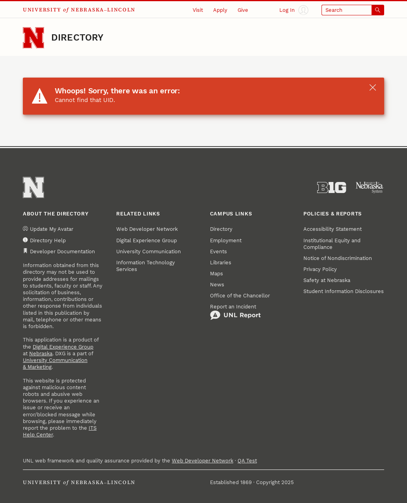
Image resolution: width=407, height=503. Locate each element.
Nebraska (40, 353)
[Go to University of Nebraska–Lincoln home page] (33, 37)
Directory (77, 37)
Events (218, 251)
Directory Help (44, 240)
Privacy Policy (320, 269)
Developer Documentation (59, 251)
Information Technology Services (145, 266)
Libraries (220, 262)
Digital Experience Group (63, 347)
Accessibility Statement (332, 229)
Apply (220, 10)
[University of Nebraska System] (369, 188)
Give (243, 10)
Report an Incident (235, 312)
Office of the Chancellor (240, 296)
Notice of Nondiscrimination (337, 258)
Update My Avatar (48, 229)
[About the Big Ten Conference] (331, 188)
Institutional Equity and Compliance (332, 244)
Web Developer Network (147, 229)
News (217, 285)
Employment (226, 240)
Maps (216, 274)
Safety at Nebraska (326, 280)
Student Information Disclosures (343, 291)
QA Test (247, 461)
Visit (198, 10)
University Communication (148, 251)
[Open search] (353, 10)
